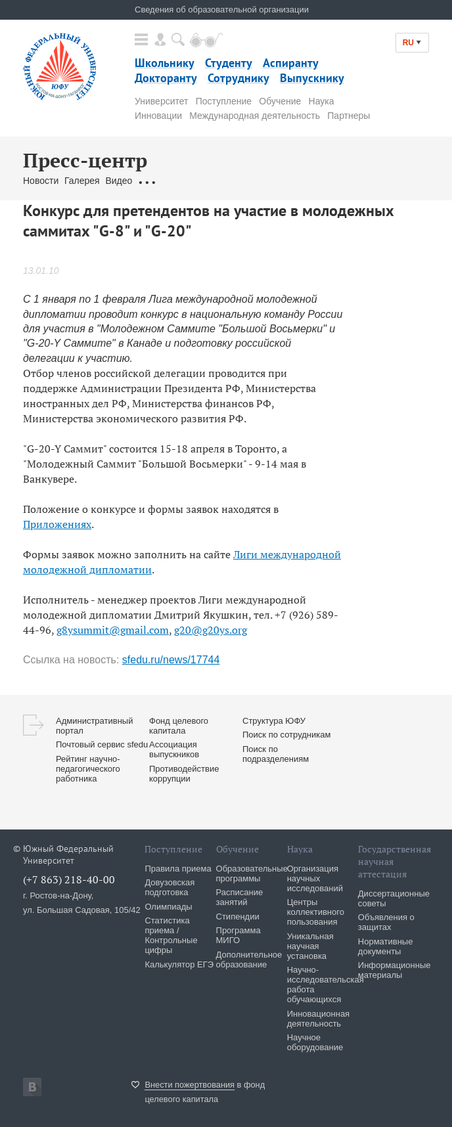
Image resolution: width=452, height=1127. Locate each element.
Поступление (224, 101)
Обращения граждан (182, 180)
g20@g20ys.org (210, 630)
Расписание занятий (239, 897)
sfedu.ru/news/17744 (171, 659)
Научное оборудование (315, 1042)
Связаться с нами (269, 180)
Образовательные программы (252, 873)
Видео (118, 180)
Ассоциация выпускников (174, 749)
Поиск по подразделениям (275, 754)
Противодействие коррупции (184, 774)
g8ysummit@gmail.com (112, 630)
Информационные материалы (394, 970)
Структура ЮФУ (273, 721)
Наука (321, 101)
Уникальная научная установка (310, 946)
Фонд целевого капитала (178, 726)
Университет (161, 101)
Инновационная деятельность (318, 1018)
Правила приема (178, 868)
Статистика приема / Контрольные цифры (171, 935)
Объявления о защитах (386, 922)
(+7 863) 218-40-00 (69, 879)
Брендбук (333, 180)
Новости (40, 180)
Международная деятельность (254, 115)
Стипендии (238, 916)
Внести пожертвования (190, 1085)
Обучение (280, 101)
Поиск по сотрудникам (286, 735)
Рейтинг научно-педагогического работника (88, 769)
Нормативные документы (385, 946)
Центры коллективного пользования (315, 912)
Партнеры (348, 115)
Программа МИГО (238, 935)
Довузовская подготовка (169, 887)
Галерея (82, 180)
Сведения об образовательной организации (222, 9)
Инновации (158, 115)
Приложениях (57, 524)
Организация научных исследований (315, 878)
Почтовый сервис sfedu (102, 744)
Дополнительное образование (249, 959)
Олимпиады (168, 907)
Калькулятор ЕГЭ (179, 964)
